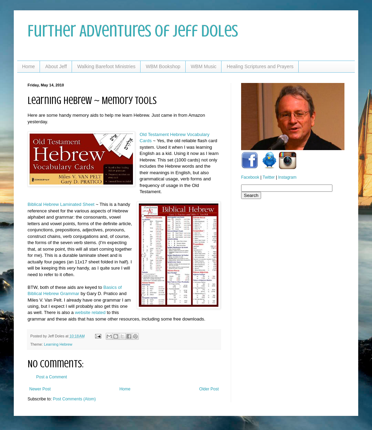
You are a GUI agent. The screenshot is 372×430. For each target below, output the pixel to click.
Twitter (268, 177)
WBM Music (204, 66)
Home (28, 66)
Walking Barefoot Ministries (106, 66)
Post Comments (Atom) (74, 399)
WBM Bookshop (163, 66)
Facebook (250, 177)
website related (90, 312)
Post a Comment (51, 377)
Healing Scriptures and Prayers (260, 66)
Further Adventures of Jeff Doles (133, 31)
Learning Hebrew (58, 344)
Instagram (287, 177)
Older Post (209, 389)
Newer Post (40, 389)
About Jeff (56, 66)
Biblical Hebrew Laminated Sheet (61, 204)
